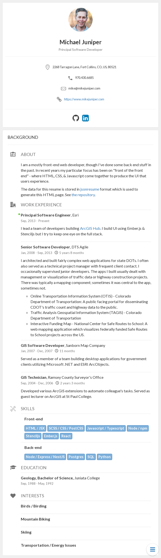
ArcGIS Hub (90, 228)
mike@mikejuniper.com (84, 88)
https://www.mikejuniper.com (84, 99)
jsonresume (89, 189)
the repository (83, 194)
